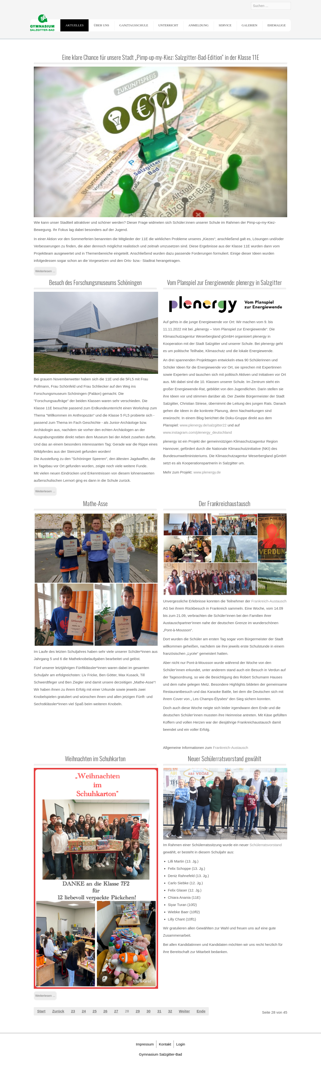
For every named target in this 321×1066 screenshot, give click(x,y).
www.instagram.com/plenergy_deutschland (197, 432)
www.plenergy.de (207, 472)
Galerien (249, 25)
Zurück (58, 1011)
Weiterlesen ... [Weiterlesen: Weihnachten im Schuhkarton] (45, 995)
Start (41, 1011)
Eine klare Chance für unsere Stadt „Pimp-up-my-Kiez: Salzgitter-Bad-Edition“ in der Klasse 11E (160, 57)
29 (138, 1011)
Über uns (101, 25)
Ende (201, 1011)
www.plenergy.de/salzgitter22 (203, 425)
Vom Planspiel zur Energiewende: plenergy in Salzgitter (224, 282)
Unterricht (168, 25)
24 (84, 1011)
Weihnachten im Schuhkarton (95, 758)
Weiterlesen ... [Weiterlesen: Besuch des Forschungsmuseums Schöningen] (45, 491)
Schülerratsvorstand (266, 845)
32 (170, 1011)
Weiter (184, 1011)
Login (180, 1044)
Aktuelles (74, 25)
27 (116, 1011)
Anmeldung (198, 25)
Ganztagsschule (133, 25)
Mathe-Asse (95, 503)
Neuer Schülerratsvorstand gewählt (224, 758)
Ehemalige (276, 25)
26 (105, 1011)
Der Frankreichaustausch (224, 503)
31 (159, 1011)
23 (73, 1011)
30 (149, 1011)
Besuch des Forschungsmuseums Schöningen (95, 282)
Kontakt (165, 1044)
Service (225, 25)
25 (95, 1011)
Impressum (145, 1044)
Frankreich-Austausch (268, 601)
